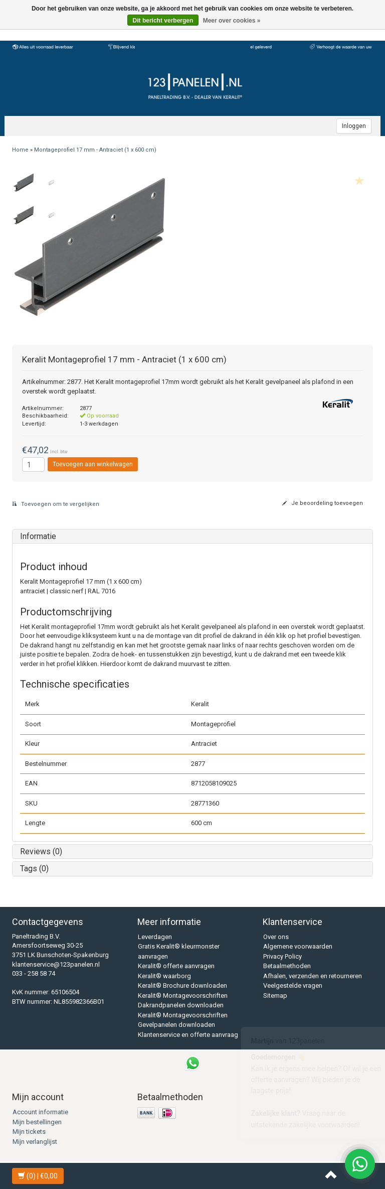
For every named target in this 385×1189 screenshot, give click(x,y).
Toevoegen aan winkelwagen (93, 464)
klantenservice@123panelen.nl (56, 964)
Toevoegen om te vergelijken (55, 504)
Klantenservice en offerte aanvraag (188, 1034)
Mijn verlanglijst (35, 1141)
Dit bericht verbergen (163, 20)
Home (20, 150)
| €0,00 (38, 1176)
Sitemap (275, 995)
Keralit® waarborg (164, 976)
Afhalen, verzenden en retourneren (312, 976)
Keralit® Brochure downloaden (182, 985)
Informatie (38, 536)
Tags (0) (34, 868)
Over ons (276, 937)
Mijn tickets (29, 1131)
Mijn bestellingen (37, 1122)
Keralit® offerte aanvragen (176, 966)
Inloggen (354, 125)
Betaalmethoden (287, 966)
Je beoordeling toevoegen (322, 503)
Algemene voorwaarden (297, 946)
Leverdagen (155, 937)
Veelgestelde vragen (292, 985)
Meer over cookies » (232, 20)
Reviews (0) (41, 851)
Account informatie (40, 1112)
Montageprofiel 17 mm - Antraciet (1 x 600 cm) (95, 150)
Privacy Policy (282, 956)
